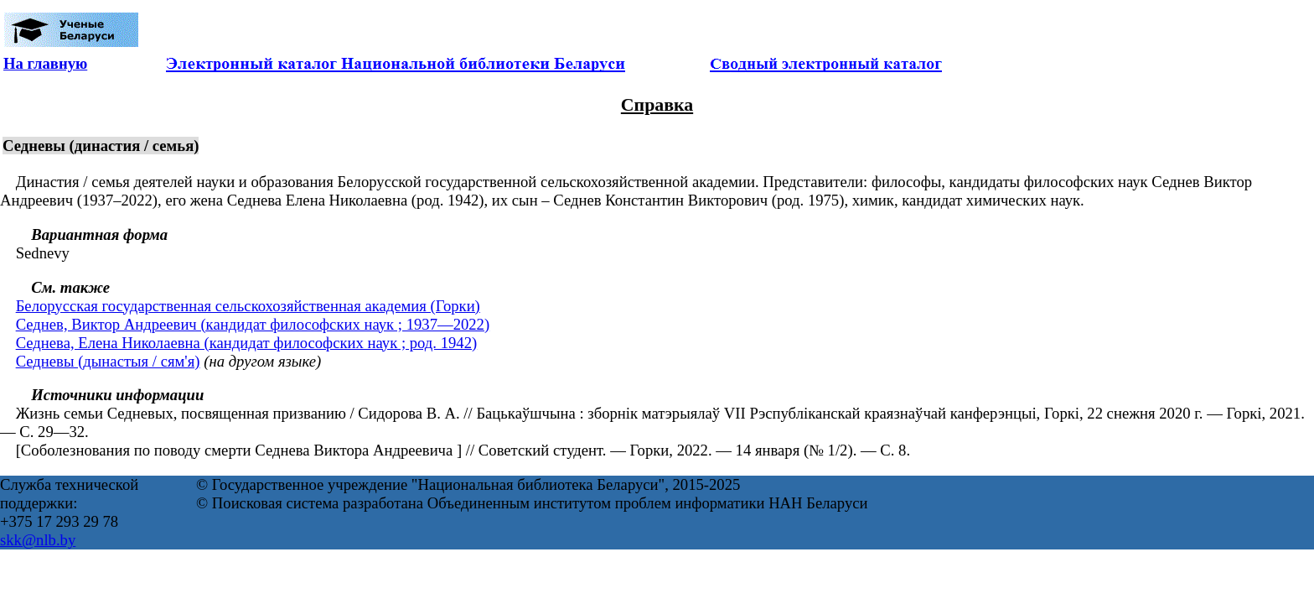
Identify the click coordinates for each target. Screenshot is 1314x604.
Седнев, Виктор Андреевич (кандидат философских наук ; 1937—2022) (253, 324)
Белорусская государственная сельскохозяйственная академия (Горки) (248, 306)
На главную (45, 63)
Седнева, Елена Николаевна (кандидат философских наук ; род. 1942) (247, 342)
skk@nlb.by (37, 540)
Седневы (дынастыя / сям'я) (108, 361)
